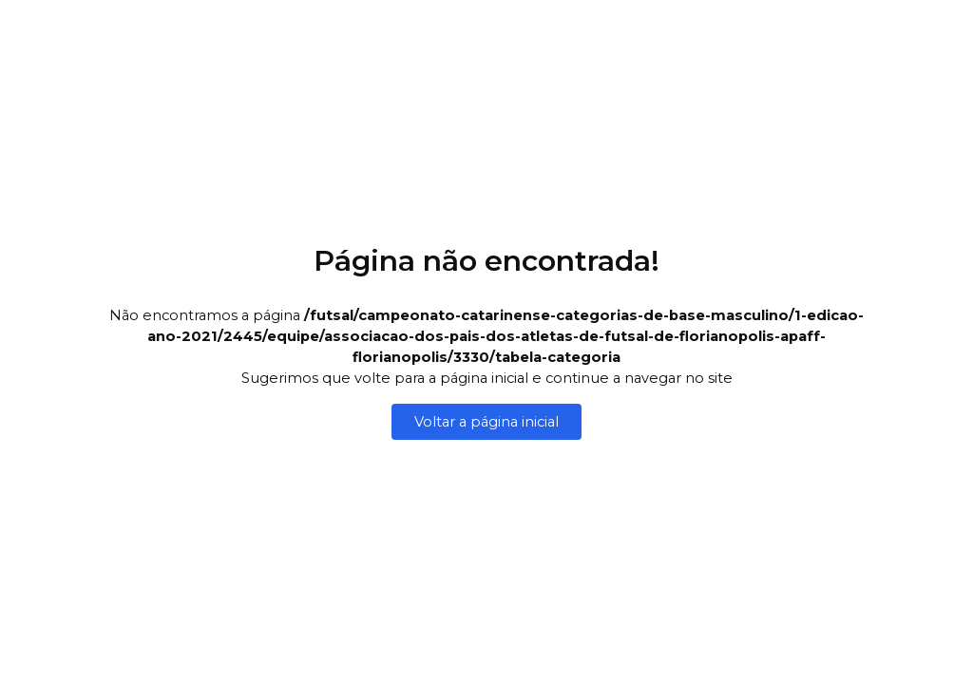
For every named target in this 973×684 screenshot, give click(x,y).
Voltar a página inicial (486, 421)
